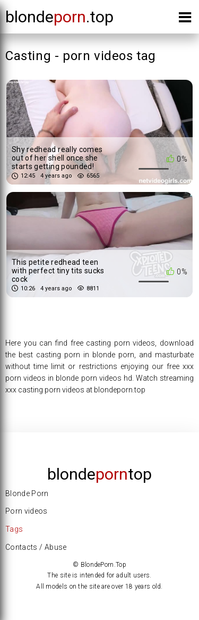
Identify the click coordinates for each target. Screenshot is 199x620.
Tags (14, 529)
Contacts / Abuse (36, 547)
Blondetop (99, 474)
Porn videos (26, 511)
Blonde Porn (27, 493)
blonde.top (59, 16)
